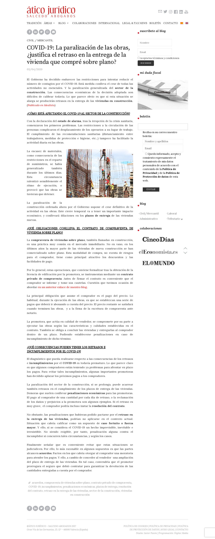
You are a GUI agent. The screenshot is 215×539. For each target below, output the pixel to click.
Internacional (109, 23)
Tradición (34, 23)
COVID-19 (35, 486)
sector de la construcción (104, 490)
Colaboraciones (84, 23)
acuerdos (37, 482)
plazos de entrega (106, 486)
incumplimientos (52, 486)
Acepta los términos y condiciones (158, 58)
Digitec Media (181, 533)
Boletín (155, 23)
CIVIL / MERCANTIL (40, 40)
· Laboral (171, 213)
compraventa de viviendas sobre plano (67, 482)
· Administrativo (148, 218)
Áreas (48, 23)
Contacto (170, 23)
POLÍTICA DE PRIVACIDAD (162, 526)
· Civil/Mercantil (148, 213)
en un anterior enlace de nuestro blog (62, 287)
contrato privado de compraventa (111, 482)
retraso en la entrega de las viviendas (66, 490)
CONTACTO (182, 529)
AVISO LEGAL (167, 529)
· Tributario (174, 218)
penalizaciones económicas (79, 486)
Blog (62, 23)
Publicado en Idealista (41, 105)
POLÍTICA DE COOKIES (136, 526)
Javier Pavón (150, 533)
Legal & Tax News (134, 23)
